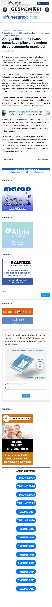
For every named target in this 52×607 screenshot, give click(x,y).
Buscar (4, 291)
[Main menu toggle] (47, 17)
